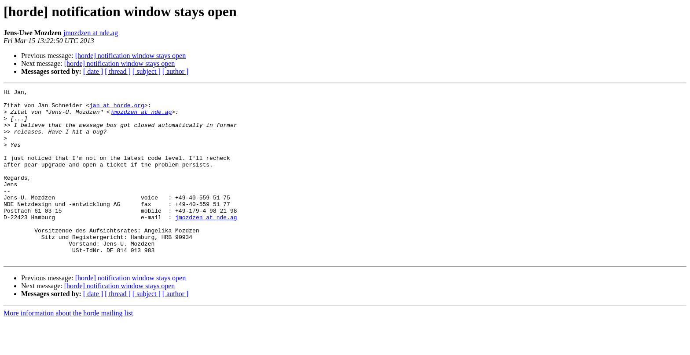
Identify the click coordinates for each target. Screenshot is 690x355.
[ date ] (93, 71)
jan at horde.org (116, 109)
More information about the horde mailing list (68, 347)
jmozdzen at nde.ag (90, 32)
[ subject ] (146, 71)
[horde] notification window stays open (130, 55)
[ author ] (175, 71)
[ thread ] (118, 71)
